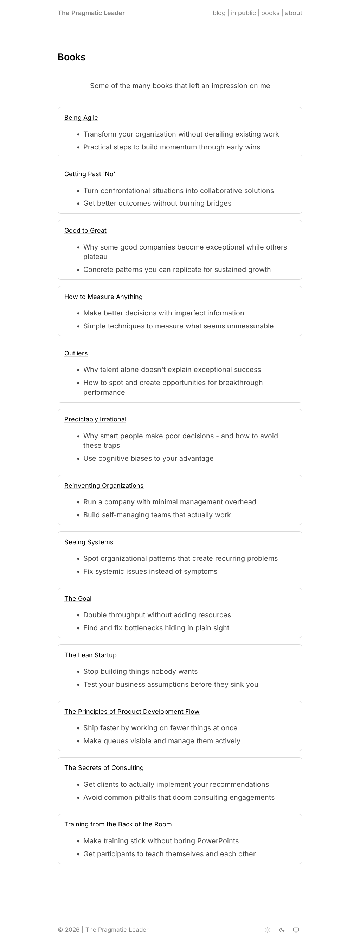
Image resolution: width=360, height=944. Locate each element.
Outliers (76, 353)
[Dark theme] (282, 930)
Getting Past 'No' (89, 174)
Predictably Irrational (95, 419)
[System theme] (296, 930)
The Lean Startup (90, 655)
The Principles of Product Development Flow (132, 711)
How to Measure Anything (103, 296)
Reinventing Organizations (104, 485)
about (293, 12)
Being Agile (81, 117)
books (270, 12)
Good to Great (85, 230)
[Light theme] (267, 930)
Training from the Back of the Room (118, 824)
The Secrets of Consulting (104, 767)
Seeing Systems (89, 542)
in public (243, 12)
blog (219, 12)
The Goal (77, 598)
